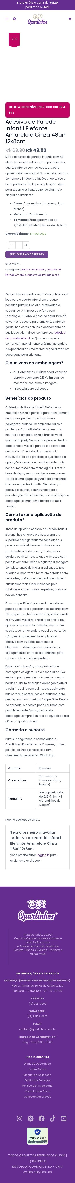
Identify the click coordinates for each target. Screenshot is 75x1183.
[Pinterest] (31, 1118)
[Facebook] (42, 1118)
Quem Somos (38, 1069)
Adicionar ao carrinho (26, 254)
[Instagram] (20, 1118)
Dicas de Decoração (37, 1063)
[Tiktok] (53, 1118)
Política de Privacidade (37, 1085)
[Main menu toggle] (7, 19)
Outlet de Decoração (37, 1096)
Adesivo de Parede (33, 269)
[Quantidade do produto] (19, 245)
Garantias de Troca (37, 1091)
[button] (15, 19)
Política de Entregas (37, 1080)
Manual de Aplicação (37, 1075)
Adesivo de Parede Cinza (43, 275)
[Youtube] (64, 1118)
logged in (43, 855)
